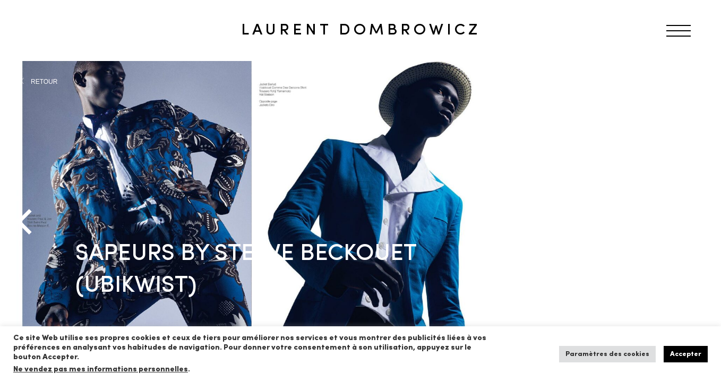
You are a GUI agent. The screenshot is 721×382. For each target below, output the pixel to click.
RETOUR (44, 81)
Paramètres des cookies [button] (607, 354)
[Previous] (26, 222)
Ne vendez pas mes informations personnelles (100, 370)
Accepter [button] (685, 354)
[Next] (694, 222)
